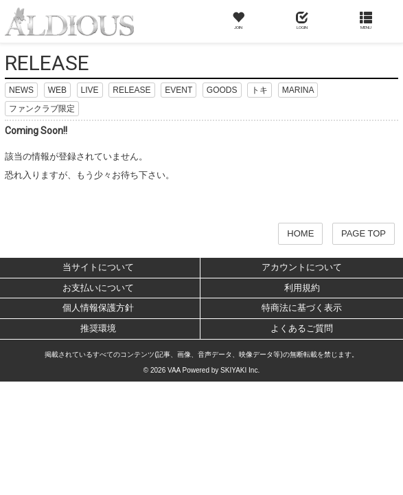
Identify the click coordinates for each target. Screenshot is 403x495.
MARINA (298, 90)
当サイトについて (98, 267)
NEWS (21, 90)
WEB (57, 90)
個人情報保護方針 (98, 307)
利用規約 (302, 288)
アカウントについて (302, 267)
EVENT (178, 90)
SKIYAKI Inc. (240, 370)
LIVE (90, 90)
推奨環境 (98, 328)
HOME (300, 233)
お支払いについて (98, 288)
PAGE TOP (363, 233)
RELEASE (131, 90)
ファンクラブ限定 (42, 108)
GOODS (222, 90)
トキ (259, 90)
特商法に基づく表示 (302, 307)
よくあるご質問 (301, 328)
